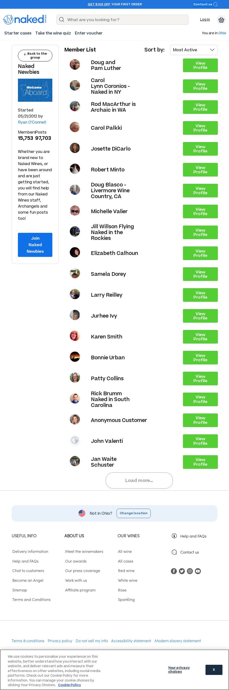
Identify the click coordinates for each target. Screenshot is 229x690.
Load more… (139, 480)
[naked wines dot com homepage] (25, 20)
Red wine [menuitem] (126, 570)
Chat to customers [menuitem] (27, 570)
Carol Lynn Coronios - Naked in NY (110, 86)
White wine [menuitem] (127, 580)
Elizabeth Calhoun (114, 253)
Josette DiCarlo (111, 149)
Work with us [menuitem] (75, 580)
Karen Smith (106, 337)
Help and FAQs (193, 536)
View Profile (200, 65)
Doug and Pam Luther (106, 65)
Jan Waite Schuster (104, 462)
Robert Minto (108, 170)
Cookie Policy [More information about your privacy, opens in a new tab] (69, 685)
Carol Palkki (106, 128)
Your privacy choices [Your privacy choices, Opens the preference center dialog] (179, 670)
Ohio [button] (222, 33)
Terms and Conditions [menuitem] (31, 599)
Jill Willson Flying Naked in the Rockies (112, 232)
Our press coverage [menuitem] (81, 570)
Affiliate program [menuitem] (79, 589)
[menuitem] (18, 33)
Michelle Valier (109, 211)
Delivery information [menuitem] (29, 551)
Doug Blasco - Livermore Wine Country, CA (110, 191)
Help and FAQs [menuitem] (25, 561)
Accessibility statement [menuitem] (131, 640)
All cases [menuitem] (125, 561)
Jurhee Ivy (104, 316)
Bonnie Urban (108, 357)
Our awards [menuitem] (75, 561)
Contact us (205, 4)
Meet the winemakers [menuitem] (83, 551)
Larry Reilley (106, 295)
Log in (205, 19)
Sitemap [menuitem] (19, 589)
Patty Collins (107, 378)
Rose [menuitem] (122, 589)
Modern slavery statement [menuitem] (178, 640)
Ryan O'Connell (32, 122)
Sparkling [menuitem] (126, 599)
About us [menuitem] (74, 535)
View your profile (75, 64)
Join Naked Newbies (35, 245)
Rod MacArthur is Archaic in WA (113, 107)
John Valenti (107, 441)
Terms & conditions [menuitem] (28, 640)
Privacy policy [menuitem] (60, 640)
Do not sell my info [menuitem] (92, 640)
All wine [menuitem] (124, 551)
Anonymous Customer (119, 420)
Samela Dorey (108, 274)
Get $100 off (99, 4)
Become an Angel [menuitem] (27, 580)
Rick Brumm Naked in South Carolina (110, 399)
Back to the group (35, 55)
